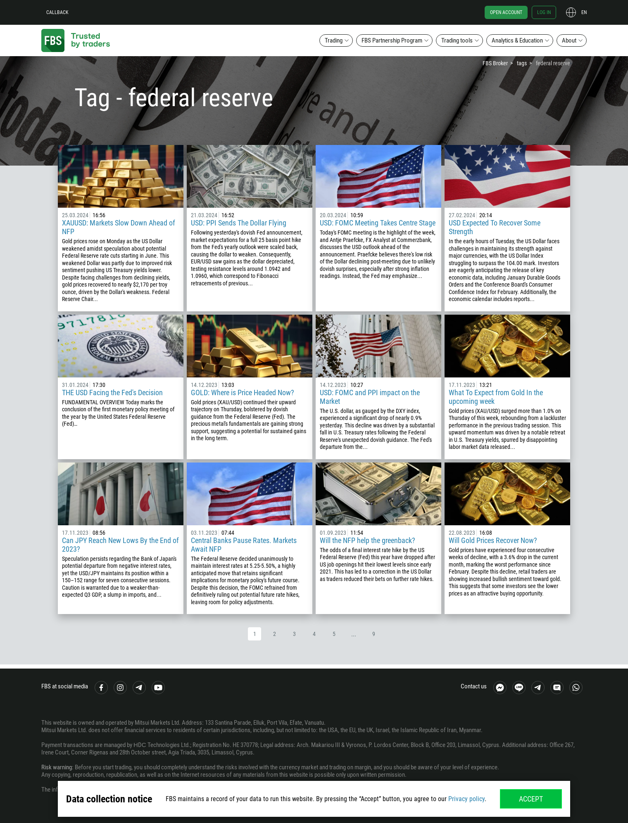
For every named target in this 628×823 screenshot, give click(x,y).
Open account (506, 12)
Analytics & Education (517, 40)
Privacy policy (466, 799)
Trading (334, 40)
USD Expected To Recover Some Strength (494, 227)
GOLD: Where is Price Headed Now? (242, 392)
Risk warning (56, 767)
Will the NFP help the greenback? (367, 540)
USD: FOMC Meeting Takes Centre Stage (377, 222)
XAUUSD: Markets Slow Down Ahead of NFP (118, 227)
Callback (57, 12)
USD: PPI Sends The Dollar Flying (238, 222)
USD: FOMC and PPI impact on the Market (370, 397)
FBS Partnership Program (392, 40)
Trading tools (457, 40)
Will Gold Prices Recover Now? (493, 540)
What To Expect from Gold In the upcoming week (496, 397)
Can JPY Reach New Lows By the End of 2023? (120, 544)
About (569, 40)
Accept (531, 799)
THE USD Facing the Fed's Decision (112, 392)
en (584, 12)
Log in (544, 12)
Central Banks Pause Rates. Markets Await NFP (244, 544)
